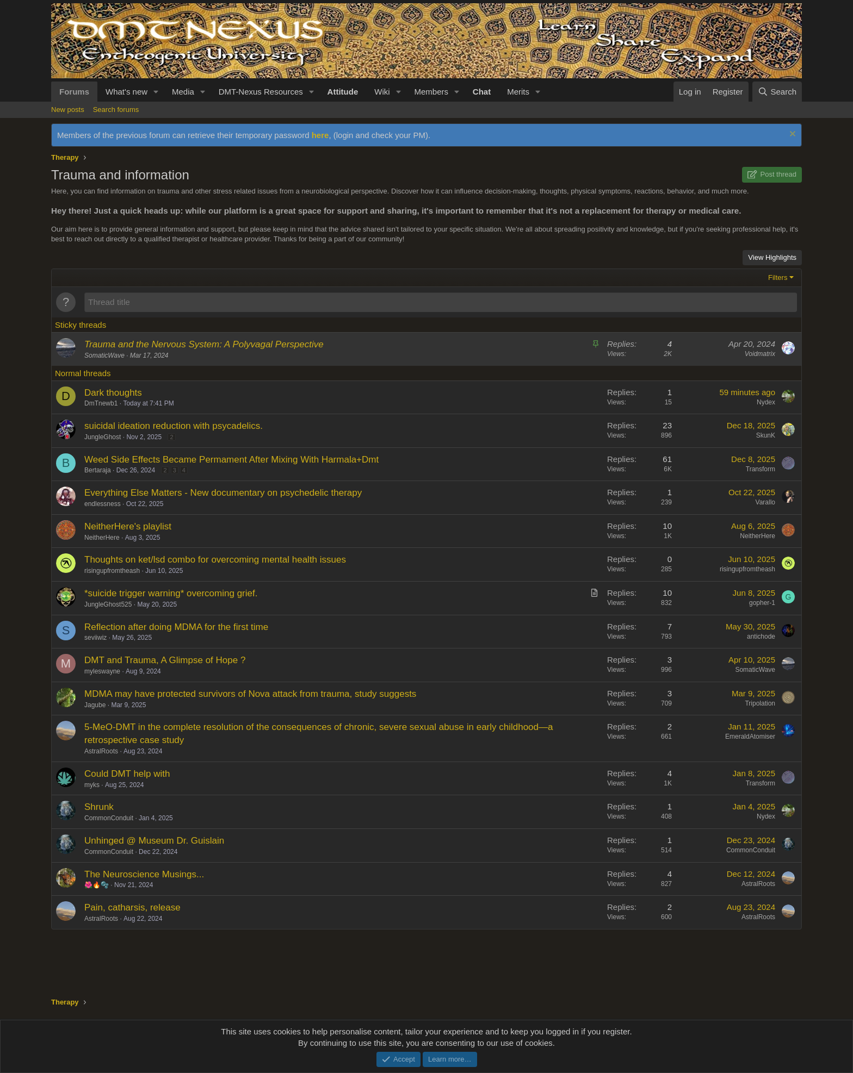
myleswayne (102, 671)
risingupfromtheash (112, 571)
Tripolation (760, 703)
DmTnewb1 (101, 403)
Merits (518, 91)
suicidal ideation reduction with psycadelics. (173, 426)
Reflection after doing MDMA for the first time (176, 627)
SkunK (765, 435)
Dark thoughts (113, 393)
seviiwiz (95, 637)
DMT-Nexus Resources (261, 91)
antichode (761, 636)
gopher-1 (762, 603)
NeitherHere (102, 537)
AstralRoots (101, 751)
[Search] (777, 92)
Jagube (95, 705)
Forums (74, 91)
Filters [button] (777, 277)
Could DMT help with (127, 774)
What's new (126, 91)
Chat (482, 91)
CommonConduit (108, 818)
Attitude (342, 91)
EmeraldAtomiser (750, 736)
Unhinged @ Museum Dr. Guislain (154, 840)
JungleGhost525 (108, 604)
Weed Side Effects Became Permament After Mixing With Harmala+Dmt (231, 459)
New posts (67, 109)
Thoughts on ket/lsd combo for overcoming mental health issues (215, 559)
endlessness (102, 504)
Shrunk (99, 807)
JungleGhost (102, 437)
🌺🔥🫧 (96, 885)
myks (92, 785)
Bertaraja (97, 470)
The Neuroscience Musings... (144, 874)
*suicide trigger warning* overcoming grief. (170, 593)
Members (431, 91)
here (320, 135)
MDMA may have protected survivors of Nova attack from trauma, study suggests (250, 694)
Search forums (116, 109)
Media (183, 91)
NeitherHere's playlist (127, 526)
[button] (156, 92)
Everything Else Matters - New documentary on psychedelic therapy (223, 493)
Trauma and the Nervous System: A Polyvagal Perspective (204, 344)
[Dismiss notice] (791, 135)
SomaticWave (104, 355)
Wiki (382, 91)
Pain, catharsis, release (132, 907)
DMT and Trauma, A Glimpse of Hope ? (164, 660)
